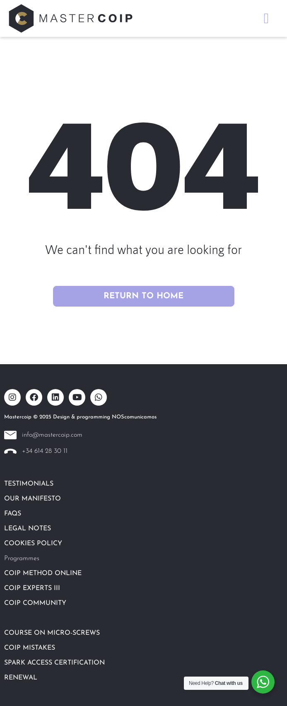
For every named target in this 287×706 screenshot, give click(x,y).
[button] (266, 18)
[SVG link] (70, 18)
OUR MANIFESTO (32, 499)
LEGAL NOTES (27, 528)
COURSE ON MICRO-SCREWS (52, 633)
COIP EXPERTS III (32, 588)
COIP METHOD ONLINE (43, 573)
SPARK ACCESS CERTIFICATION (54, 663)
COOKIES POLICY (33, 543)
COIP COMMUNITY (35, 603)
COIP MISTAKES (29, 648)
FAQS (12, 513)
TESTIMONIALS (28, 484)
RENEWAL (20, 678)
